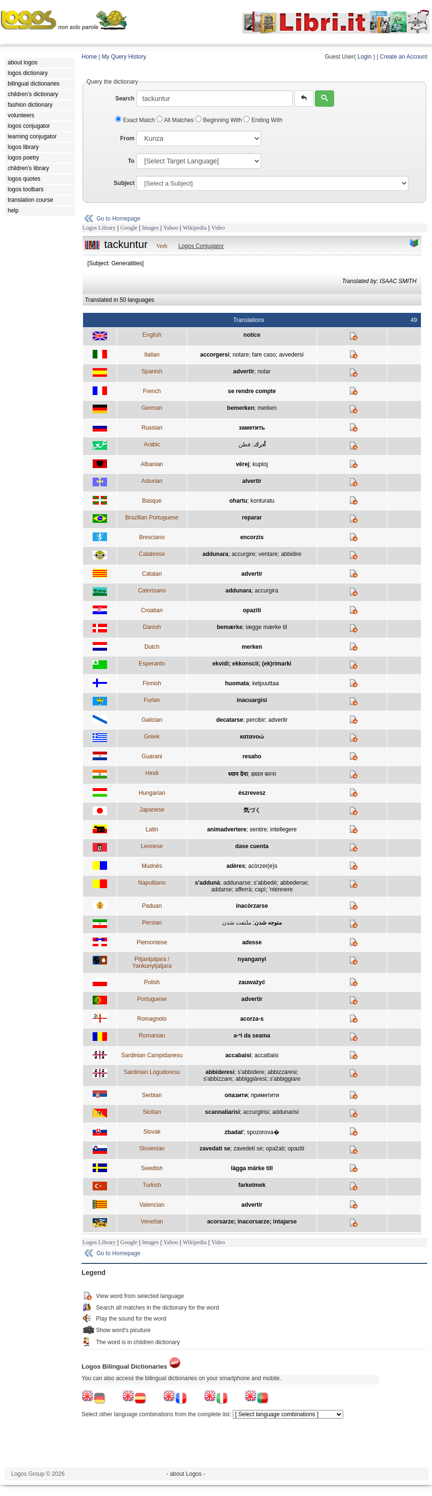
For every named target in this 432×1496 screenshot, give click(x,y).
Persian (152, 922)
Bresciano (152, 537)
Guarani (152, 756)
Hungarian (152, 793)
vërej (242, 464)
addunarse (237, 882)
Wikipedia (195, 227)
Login (365, 56)
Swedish (152, 1168)
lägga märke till (252, 1168)
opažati (275, 1148)
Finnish (152, 683)
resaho (251, 756)
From (127, 138)
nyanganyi (252, 959)
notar (263, 371)
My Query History (124, 56)
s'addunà (207, 882)
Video (218, 227)
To (131, 161)
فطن (245, 444)
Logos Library (99, 227)
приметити (265, 1095)
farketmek (251, 1185)
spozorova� (263, 1132)
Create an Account (403, 56)
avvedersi (291, 354)
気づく (252, 810)
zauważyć (252, 982)
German (152, 408)
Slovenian (152, 1148)
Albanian (152, 464)
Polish (152, 982)
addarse (221, 889)
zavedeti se (248, 1148)
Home (89, 56)
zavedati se (215, 1148)
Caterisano (152, 590)
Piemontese (152, 942)
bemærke (229, 627)
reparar (252, 517)
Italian (151, 354)
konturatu (263, 500)
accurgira (266, 590)
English (152, 335)
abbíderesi (219, 1072)
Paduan (152, 906)
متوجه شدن (268, 922)
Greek (152, 736)
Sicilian (152, 1112)
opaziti (252, 610)
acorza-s (252, 1018)
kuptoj (260, 464)
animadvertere (226, 829)
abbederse (293, 882)
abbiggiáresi (250, 1079)
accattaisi (266, 1055)
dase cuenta (251, 846)
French (152, 391)
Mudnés (152, 866)
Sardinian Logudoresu (152, 1072)
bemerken (240, 408)
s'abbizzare (217, 1079)
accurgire (243, 554)
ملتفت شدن (236, 922)
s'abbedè (264, 882)
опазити (236, 1095)
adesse (252, 942)
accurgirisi (256, 1112)
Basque (152, 500)
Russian (152, 427)
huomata (237, 683)
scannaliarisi (222, 1112)
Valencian (151, 1204)
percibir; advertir (267, 720)
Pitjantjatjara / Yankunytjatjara (151, 962)
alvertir (252, 481)
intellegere (283, 829)
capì (260, 889)
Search (124, 98)
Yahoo (170, 227)
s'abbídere (251, 1072)
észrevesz (251, 793)
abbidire (291, 554)
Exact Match (135, 120)
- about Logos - (186, 1474)
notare (240, 354)
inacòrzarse (252, 906)
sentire (258, 829)
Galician (152, 720)
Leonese (152, 846)
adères (236, 866)
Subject (124, 183)
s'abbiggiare (285, 1079)
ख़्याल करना (263, 774)
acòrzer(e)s (262, 866)
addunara (215, 554)
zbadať (234, 1132)
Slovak (151, 1131)
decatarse (229, 720)
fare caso (264, 354)
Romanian (152, 1035)
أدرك (259, 444)
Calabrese (152, 554)
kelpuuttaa (265, 683)
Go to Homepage (118, 218)
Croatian (152, 610)
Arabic (152, 444)
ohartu (238, 500)
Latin (151, 829)
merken (266, 408)
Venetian (152, 1221)
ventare (267, 554)
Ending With (262, 120)
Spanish (152, 371)
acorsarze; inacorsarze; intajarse (252, 1221)
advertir (243, 371)
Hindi (151, 773)
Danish (152, 627)
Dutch (151, 646)
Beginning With (219, 120)
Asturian (151, 481)
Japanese (151, 809)
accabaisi (238, 1055)
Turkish (152, 1185)
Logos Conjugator (201, 246)
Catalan (152, 573)
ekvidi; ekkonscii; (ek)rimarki (251, 663)
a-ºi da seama (252, 1035)
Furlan (152, 700)
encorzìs (252, 537)
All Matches (175, 120)
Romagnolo (152, 1018)
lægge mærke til (266, 627)
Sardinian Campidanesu (151, 1055)
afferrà (243, 889)
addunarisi (285, 1112)
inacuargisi (252, 700)
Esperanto (152, 663)
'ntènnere (281, 889)
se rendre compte (252, 391)
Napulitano (152, 882)
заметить (252, 427)
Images (150, 227)
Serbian (152, 1095)
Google (128, 227)
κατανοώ (252, 736)
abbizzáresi (282, 1072)
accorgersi (214, 354)
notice (251, 335)
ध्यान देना (238, 774)
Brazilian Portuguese (152, 517)
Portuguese (152, 999)
